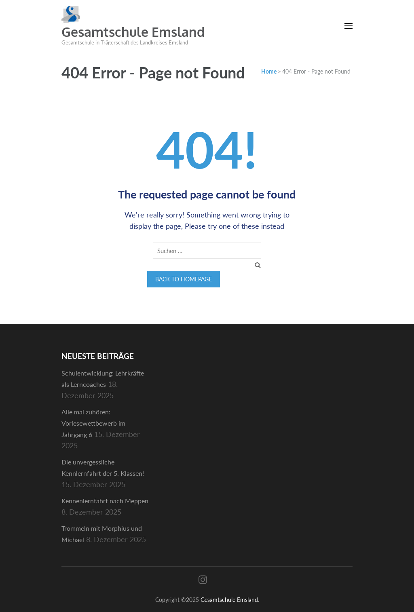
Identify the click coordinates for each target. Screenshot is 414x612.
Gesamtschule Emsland (133, 31)
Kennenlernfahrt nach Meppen (104, 500)
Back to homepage (183, 279)
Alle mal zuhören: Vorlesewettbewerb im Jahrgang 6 (93, 423)
